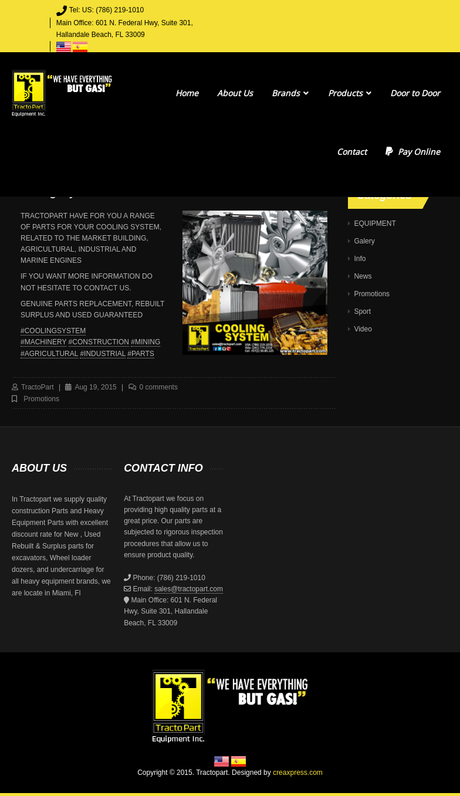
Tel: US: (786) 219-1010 (106, 10)
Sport (362, 311)
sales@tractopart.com (188, 589)
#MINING (145, 342)
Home (186, 93)
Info (360, 259)
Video (362, 329)
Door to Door (415, 93)
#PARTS (140, 354)
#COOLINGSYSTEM (53, 331)
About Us (235, 93)
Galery (364, 241)
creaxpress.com (298, 772)
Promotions (41, 399)
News (362, 276)
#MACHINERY (43, 342)
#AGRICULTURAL (49, 354)
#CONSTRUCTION (99, 342)
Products (349, 93)
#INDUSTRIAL (103, 354)
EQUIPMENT (374, 223)
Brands (290, 93)
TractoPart (37, 387)
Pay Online (412, 151)
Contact (352, 151)
